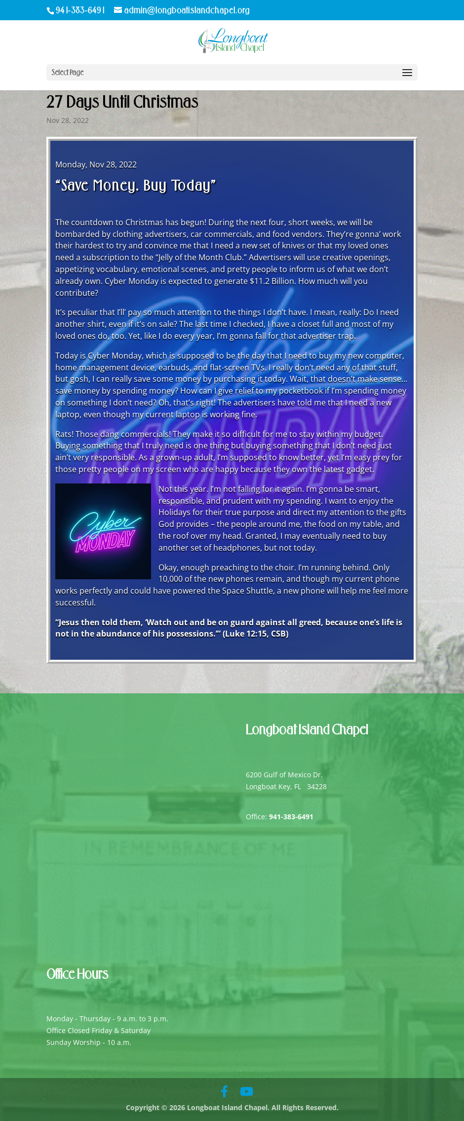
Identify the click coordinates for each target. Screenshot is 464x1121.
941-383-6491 (81, 10)
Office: (279, 816)
